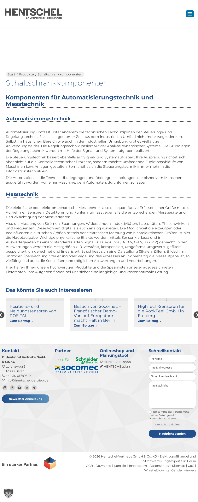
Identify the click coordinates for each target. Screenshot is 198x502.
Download (103, 489)
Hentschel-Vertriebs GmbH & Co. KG (129, 479)
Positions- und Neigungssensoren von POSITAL (33, 311)
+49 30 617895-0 (16, 399)
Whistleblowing (156, 493)
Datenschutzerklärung (168, 447)
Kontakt (120, 489)
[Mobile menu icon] (190, 13)
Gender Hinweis (183, 493)
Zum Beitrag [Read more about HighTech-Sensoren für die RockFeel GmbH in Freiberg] (149, 321)
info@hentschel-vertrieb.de (25, 403)
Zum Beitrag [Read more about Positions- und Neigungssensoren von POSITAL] (21, 321)
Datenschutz (159, 489)
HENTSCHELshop (115, 385)
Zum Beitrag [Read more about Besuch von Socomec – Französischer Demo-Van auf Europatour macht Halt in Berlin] (85, 325)
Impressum (138, 489)
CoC (191, 489)
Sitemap (178, 489)
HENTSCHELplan (115, 390)
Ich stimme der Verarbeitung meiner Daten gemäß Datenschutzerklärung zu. (169, 438)
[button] (8, 493)
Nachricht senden (172, 457)
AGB (89, 489)
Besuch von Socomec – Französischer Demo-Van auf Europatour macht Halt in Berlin (97, 313)
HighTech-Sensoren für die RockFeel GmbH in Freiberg (161, 311)
